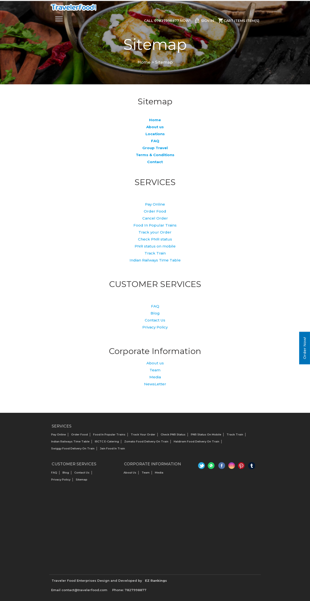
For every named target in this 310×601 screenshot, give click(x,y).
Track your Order (155, 232)
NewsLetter (155, 384)
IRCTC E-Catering (107, 441)
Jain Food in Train (112, 448)
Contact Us (155, 320)
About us (155, 363)
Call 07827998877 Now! (167, 21)
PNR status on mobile (155, 246)
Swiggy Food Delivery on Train (73, 448)
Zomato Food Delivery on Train (146, 441)
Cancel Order (155, 218)
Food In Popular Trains (155, 225)
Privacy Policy (155, 327)
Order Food (155, 211)
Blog (155, 313)
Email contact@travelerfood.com (79, 590)
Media (155, 377)
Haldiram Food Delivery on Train (196, 441)
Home (144, 62)
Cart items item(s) (238, 20)
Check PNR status (155, 239)
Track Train (155, 253)
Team (155, 370)
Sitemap (81, 479)
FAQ (155, 306)
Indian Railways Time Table (155, 260)
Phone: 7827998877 (129, 590)
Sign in (204, 20)
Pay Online (155, 204)
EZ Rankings (156, 580)
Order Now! (304, 348)
